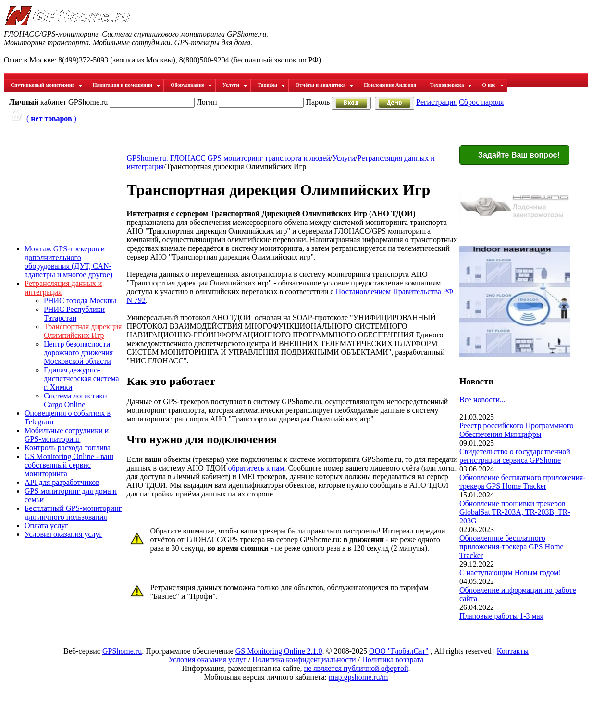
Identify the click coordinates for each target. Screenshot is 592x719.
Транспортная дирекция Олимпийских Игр (83, 330)
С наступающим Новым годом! (510, 573)
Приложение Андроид (390, 84)
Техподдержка (451, 84)
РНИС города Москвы (80, 301)
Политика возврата (392, 660)
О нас (493, 84)
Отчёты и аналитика (325, 84)
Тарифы (271, 84)
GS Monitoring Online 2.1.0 (278, 651)
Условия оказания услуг (63, 534)
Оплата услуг (46, 525)
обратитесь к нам (256, 468)
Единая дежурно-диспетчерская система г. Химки (81, 378)
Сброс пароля (481, 102)
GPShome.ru (122, 651)
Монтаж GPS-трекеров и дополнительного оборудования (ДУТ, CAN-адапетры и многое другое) (68, 262)
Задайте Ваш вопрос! (513, 156)
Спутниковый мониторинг (47, 84)
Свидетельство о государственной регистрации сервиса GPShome (514, 455)
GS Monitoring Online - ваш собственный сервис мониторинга (69, 465)
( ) (51, 118)
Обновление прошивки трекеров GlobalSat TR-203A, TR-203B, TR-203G (514, 512)
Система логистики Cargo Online (75, 400)
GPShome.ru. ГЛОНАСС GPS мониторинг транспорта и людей (228, 158)
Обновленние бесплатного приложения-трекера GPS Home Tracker (511, 546)
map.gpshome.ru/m (358, 677)
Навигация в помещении (126, 84)
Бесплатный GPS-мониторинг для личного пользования (73, 512)
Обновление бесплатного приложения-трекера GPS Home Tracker (522, 481)
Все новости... (482, 400)
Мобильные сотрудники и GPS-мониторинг (67, 434)
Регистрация (436, 102)
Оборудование (191, 84)
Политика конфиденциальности (304, 660)
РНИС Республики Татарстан (74, 313)
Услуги (234, 84)
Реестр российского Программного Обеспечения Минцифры (516, 429)
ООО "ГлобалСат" (398, 651)
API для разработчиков (62, 482)
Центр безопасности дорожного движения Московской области (78, 352)
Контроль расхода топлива (68, 448)
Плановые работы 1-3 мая (501, 616)
